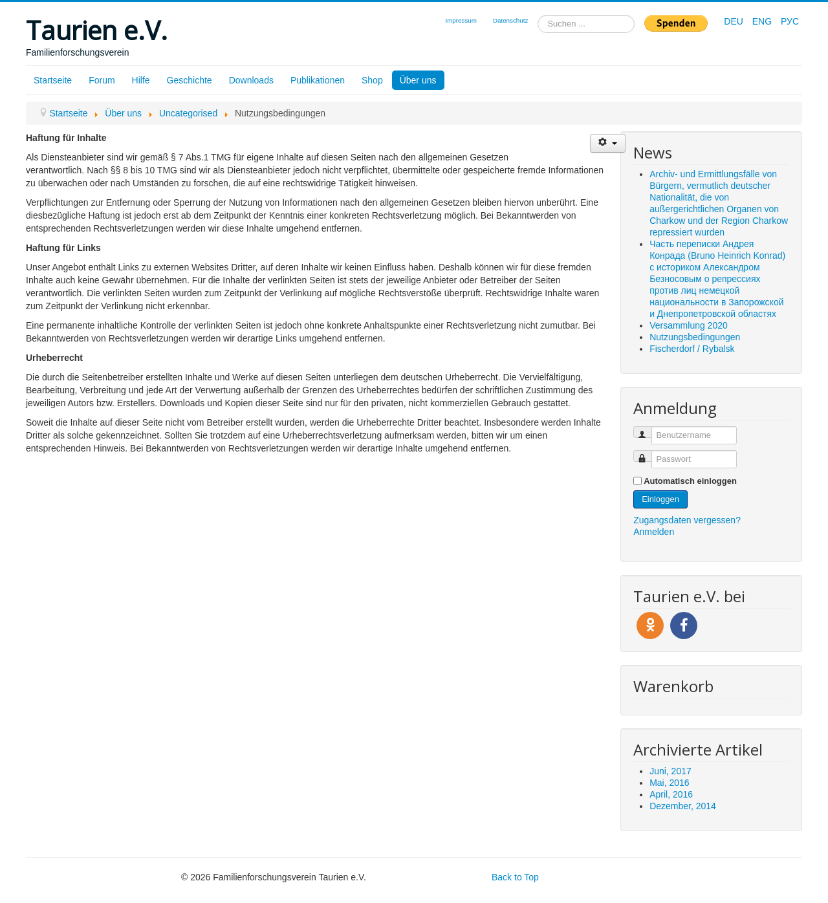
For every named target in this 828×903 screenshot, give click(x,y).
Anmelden (653, 532)
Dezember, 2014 (682, 806)
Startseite (53, 80)
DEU (734, 21)
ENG (763, 21)
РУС (790, 21)
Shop (372, 80)
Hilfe (141, 80)
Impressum (460, 20)
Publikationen (317, 80)
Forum (101, 80)
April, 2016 (671, 794)
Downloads (251, 80)
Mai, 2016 (669, 783)
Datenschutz (510, 20)
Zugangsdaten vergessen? (687, 520)
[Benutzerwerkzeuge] (608, 143)
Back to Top (515, 877)
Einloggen (660, 499)
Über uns (418, 80)
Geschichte (189, 80)
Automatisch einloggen (690, 481)
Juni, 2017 (670, 771)
